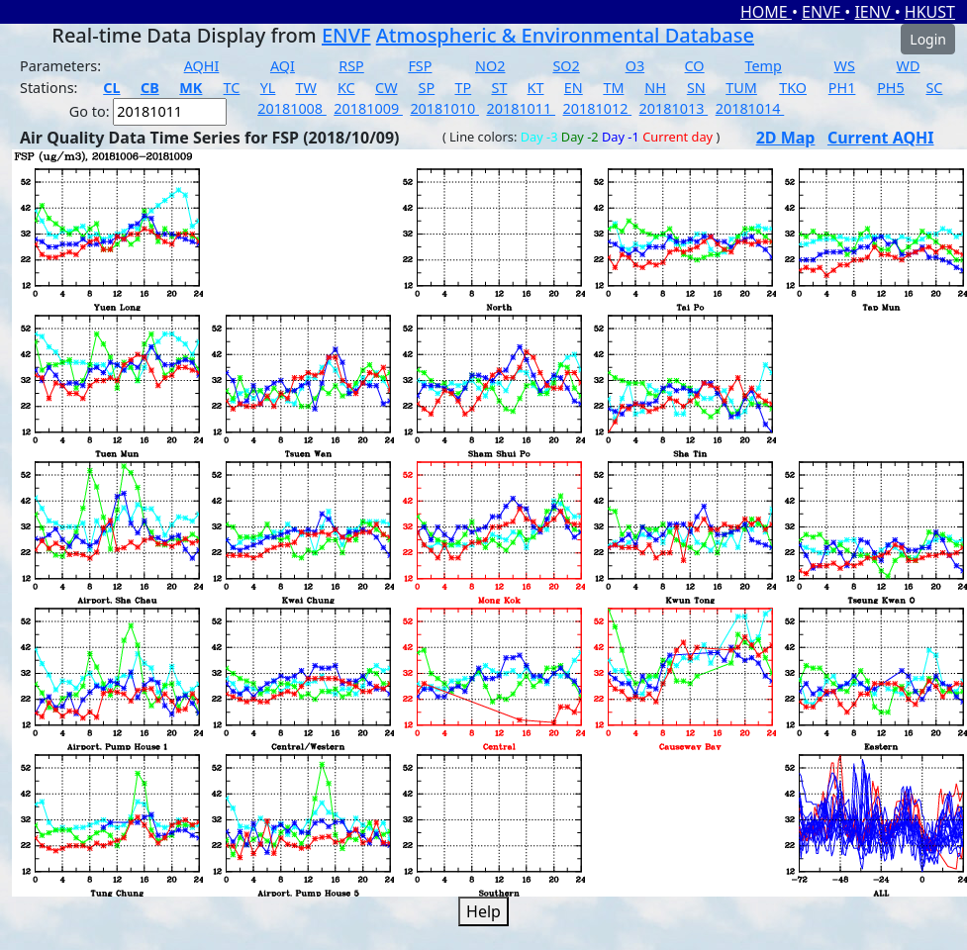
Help (483, 911)
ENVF (823, 12)
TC (232, 87)
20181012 (597, 108)
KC (346, 87)
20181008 (292, 108)
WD (908, 65)
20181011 (520, 108)
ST (499, 87)
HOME (766, 12)
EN (573, 87)
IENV (874, 12)
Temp (762, 65)
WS (844, 65)
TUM (741, 87)
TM (613, 87)
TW (306, 87)
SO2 (565, 65)
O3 (635, 65)
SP (427, 87)
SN (696, 87)
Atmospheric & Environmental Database (565, 35)
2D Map (786, 137)
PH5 (891, 87)
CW (386, 87)
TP (462, 87)
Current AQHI (880, 137)
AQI (282, 65)
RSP (351, 65)
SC (933, 87)
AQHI (202, 65)
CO (695, 65)
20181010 (444, 108)
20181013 (674, 108)
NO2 (490, 65)
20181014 (750, 108)
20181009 (368, 108)
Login (928, 39)
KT (536, 87)
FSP (420, 65)
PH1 (842, 87)
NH (655, 87)
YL (268, 87)
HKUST (930, 12)
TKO (793, 87)
